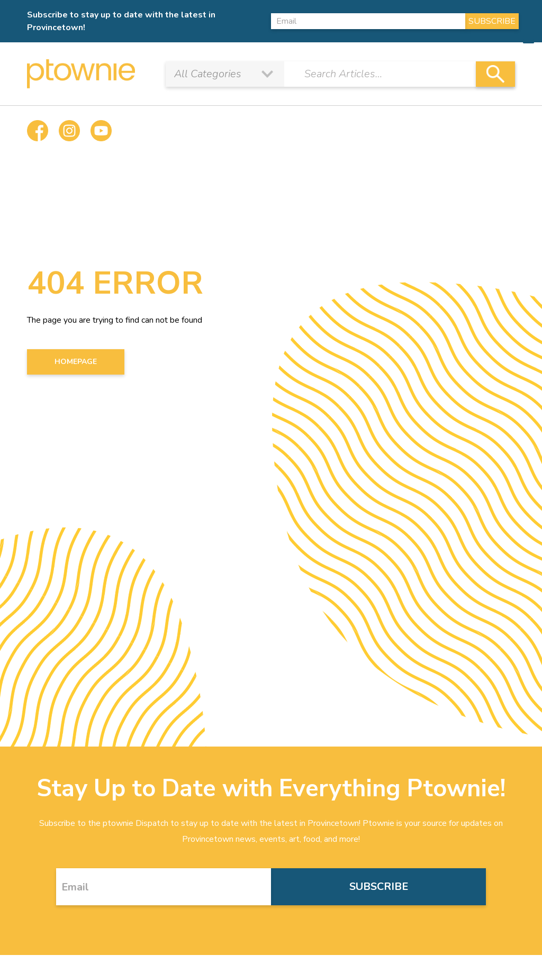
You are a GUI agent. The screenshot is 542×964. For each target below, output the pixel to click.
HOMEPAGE (76, 362)
